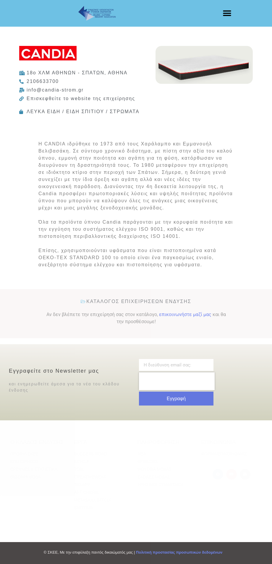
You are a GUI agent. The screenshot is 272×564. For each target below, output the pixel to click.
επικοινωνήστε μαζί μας (185, 314)
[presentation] (177, 381)
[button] (227, 13)
